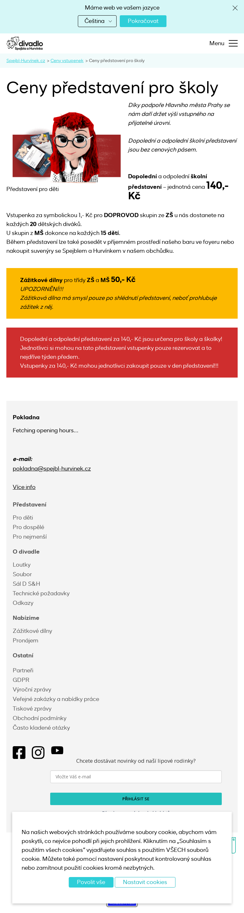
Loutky (21, 565)
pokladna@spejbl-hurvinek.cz (52, 468)
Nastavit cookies (145, 882)
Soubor (22, 574)
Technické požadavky (41, 593)
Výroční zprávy (32, 689)
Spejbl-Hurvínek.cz (25, 60)
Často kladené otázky (41, 728)
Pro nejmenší (30, 537)
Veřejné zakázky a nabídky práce (56, 699)
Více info (24, 487)
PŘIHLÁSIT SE (135, 799)
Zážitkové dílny (32, 631)
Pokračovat (143, 21)
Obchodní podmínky (39, 718)
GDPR (21, 680)
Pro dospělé (28, 527)
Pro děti (23, 517)
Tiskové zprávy (32, 708)
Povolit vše (91, 882)
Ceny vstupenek (67, 60)
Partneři (23, 670)
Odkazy (23, 603)
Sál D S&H (26, 584)
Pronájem (25, 640)
